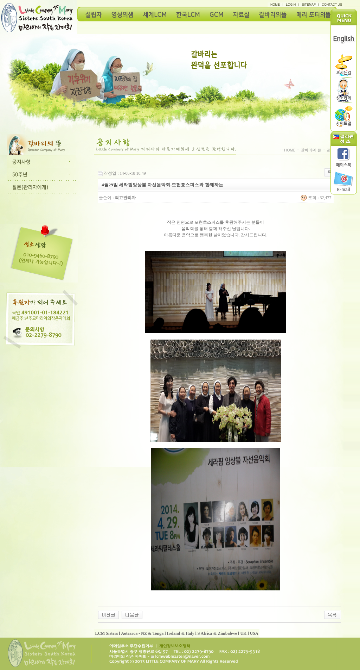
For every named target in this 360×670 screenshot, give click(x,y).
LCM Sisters (106, 633)
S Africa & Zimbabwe (217, 633)
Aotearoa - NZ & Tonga (142, 633)
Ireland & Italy (180, 633)
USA (254, 633)
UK (243, 633)
